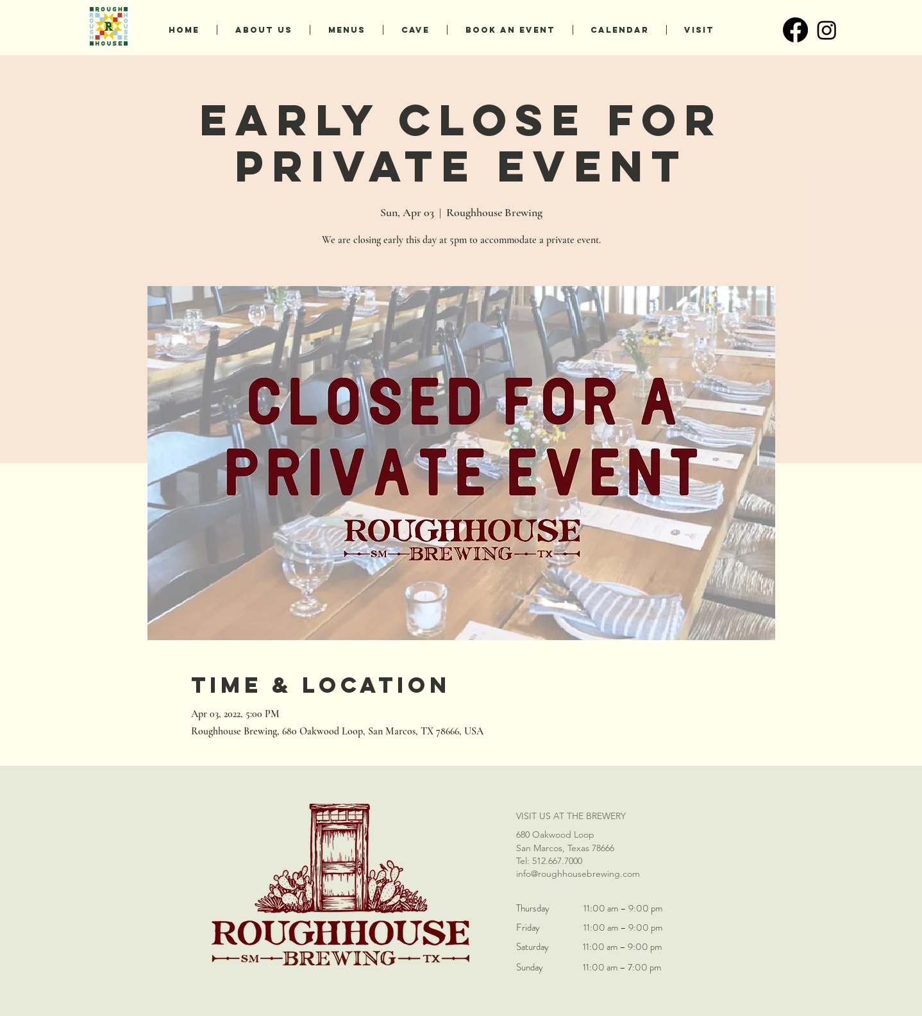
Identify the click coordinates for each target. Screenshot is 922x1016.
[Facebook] (795, 29)
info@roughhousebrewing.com (578, 873)
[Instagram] (826, 29)
